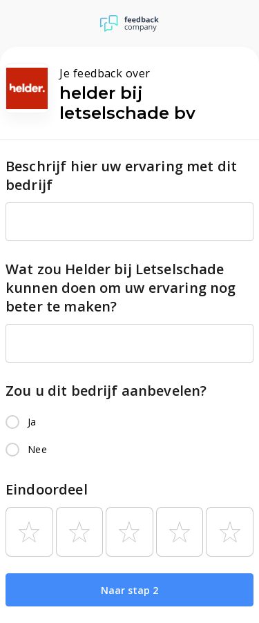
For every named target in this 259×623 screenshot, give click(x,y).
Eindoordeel (47, 489)
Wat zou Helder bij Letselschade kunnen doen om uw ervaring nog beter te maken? (121, 288)
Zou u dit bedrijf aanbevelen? (106, 390)
